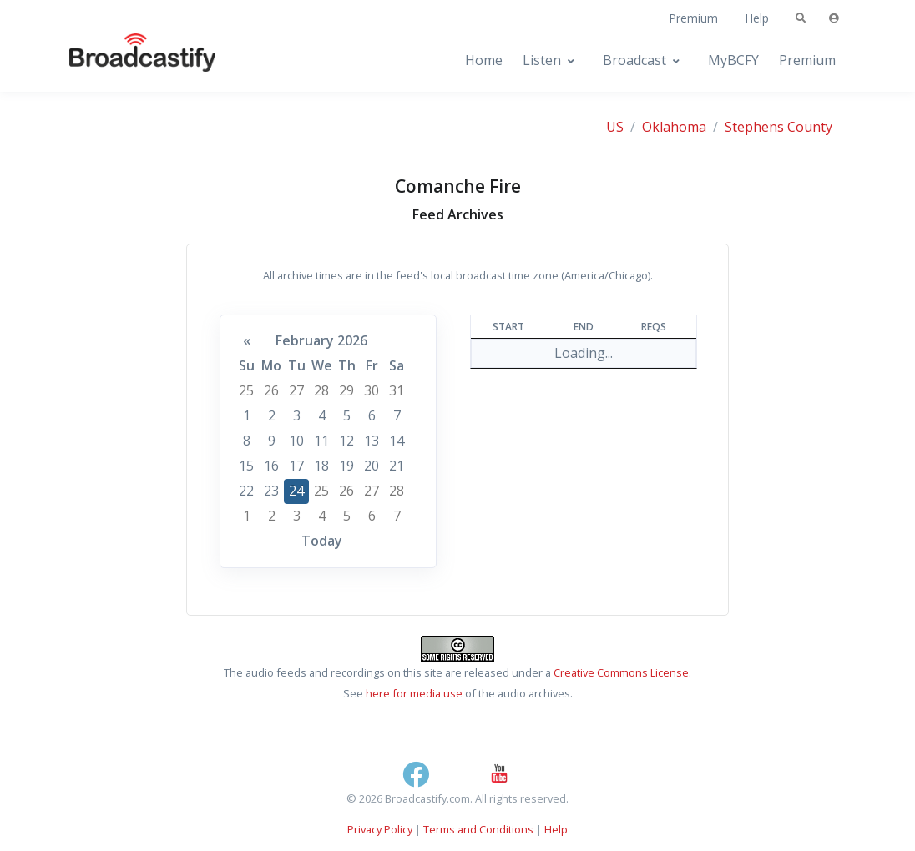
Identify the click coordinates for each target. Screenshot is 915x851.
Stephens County (778, 127)
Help (757, 18)
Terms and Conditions (478, 829)
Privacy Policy (379, 829)
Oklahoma (674, 127)
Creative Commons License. (622, 672)
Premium (693, 18)
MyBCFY (733, 60)
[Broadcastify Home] (126, 60)
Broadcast (634, 60)
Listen (542, 60)
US (615, 127)
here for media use (414, 693)
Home (484, 60)
